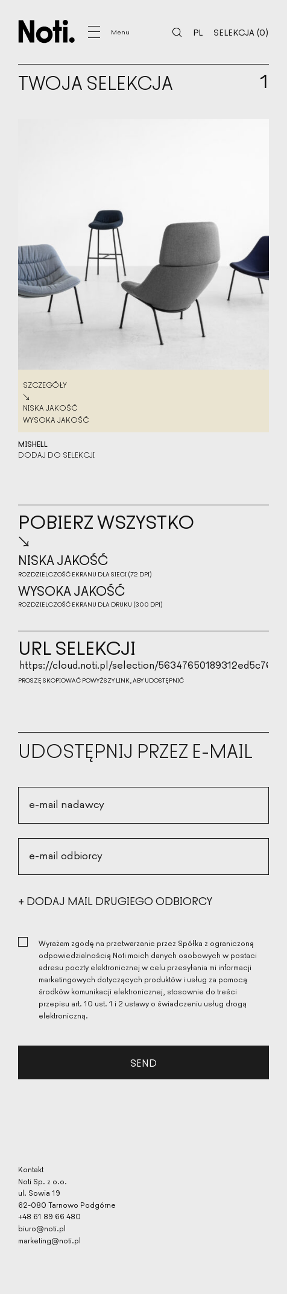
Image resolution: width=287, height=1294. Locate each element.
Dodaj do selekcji (56, 454)
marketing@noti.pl (49, 1240)
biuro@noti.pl (42, 1228)
